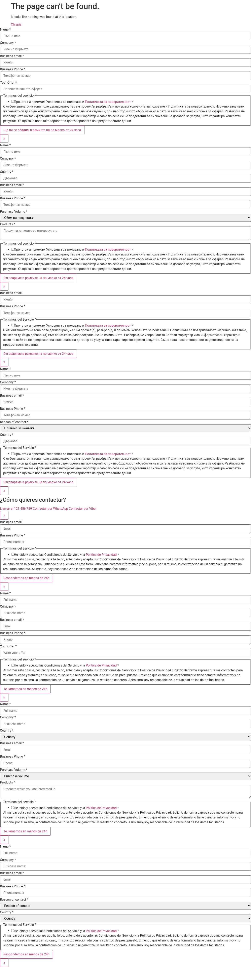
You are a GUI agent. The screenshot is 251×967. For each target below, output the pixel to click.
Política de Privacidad (101, 555)
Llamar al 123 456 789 (16, 509)
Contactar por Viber (83, 509)
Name (5, 29)
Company (8, 42)
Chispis (16, 24)
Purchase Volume (13, 211)
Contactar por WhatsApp (51, 509)
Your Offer (8, 82)
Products (7, 224)
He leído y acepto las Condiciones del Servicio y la (66, 554)
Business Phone (12, 69)
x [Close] (4, 138)
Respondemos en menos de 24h (26, 578)
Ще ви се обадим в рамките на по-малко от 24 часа (42, 130)
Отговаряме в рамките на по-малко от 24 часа (38, 278)
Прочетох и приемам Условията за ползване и (73, 102)
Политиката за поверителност (108, 102)
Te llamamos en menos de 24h (25, 689)
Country (6, 171)
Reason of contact (14, 422)
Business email (12, 56)
